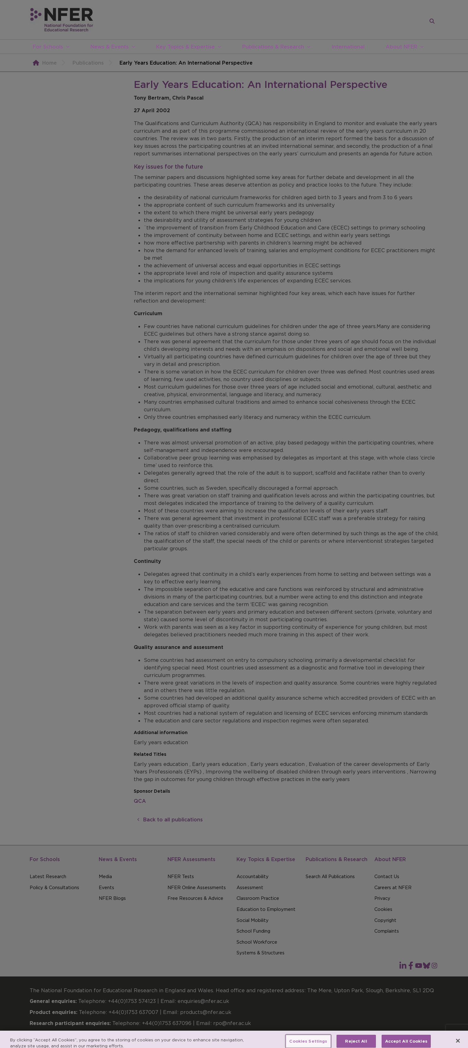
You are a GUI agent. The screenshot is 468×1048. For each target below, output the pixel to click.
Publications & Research (273, 46)
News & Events (110, 46)
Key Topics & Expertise (185, 46)
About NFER (401, 46)
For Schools (48, 46)
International (348, 46)
